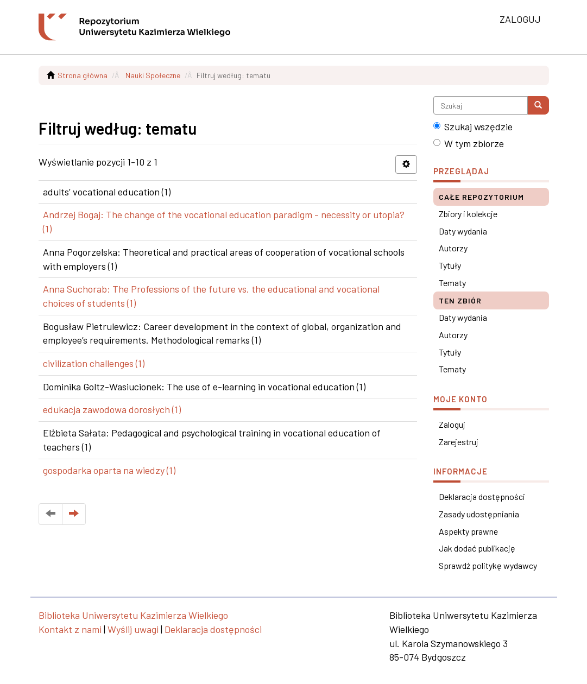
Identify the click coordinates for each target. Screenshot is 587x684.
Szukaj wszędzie (473, 126)
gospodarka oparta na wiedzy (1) (109, 470)
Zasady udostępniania (479, 514)
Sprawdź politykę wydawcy (488, 565)
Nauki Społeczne (152, 75)
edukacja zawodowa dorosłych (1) (112, 409)
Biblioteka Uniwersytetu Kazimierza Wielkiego (133, 615)
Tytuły (450, 265)
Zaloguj (452, 424)
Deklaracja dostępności (482, 496)
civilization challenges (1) (93, 363)
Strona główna (83, 75)
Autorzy (453, 248)
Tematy (452, 282)
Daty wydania (463, 231)
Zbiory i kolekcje (468, 213)
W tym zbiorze (468, 143)
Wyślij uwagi (133, 629)
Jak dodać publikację (477, 548)
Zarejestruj (458, 441)
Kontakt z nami (70, 629)
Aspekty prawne (468, 531)
